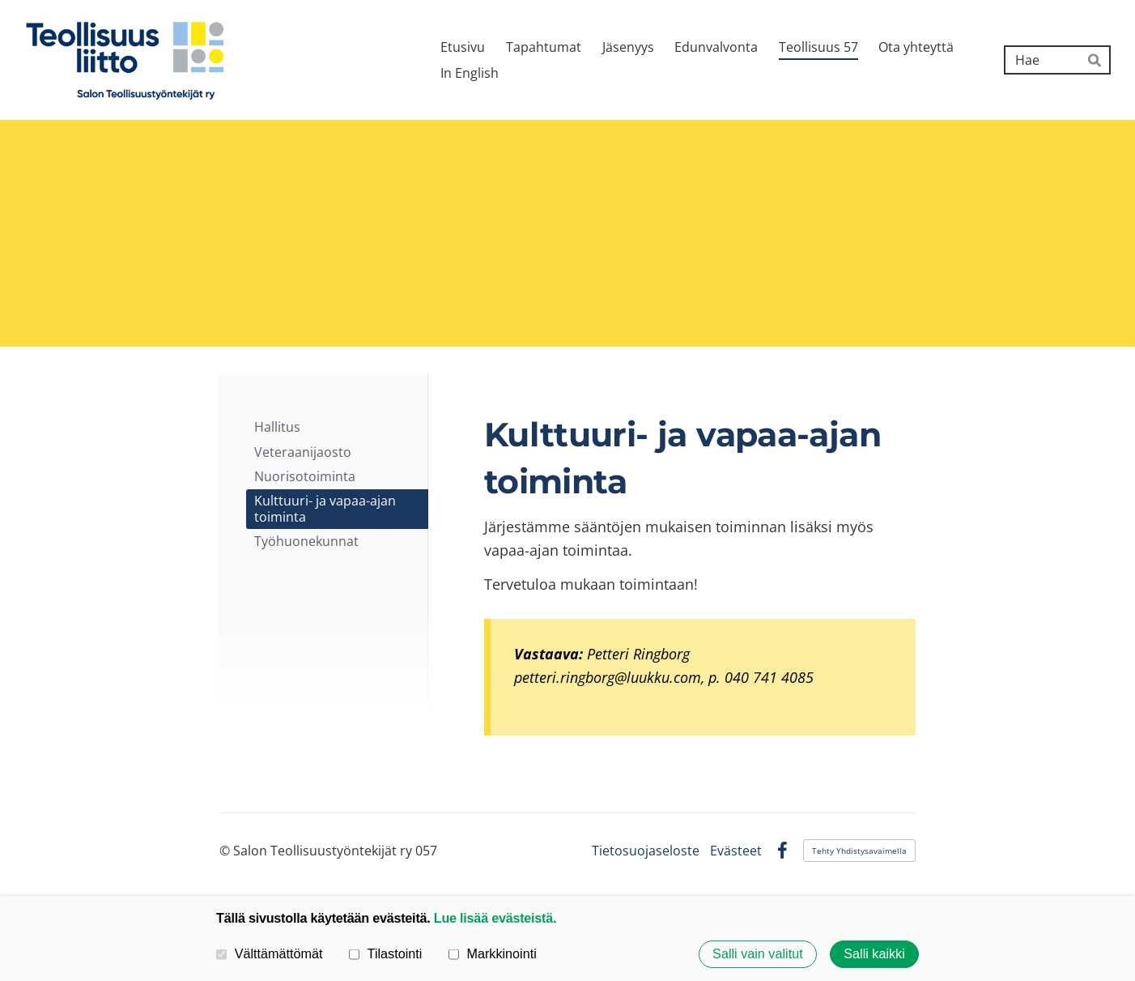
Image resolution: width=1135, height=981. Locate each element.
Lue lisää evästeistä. (495, 918)
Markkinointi (492, 953)
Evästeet (736, 850)
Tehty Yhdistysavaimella (859, 850)
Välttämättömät (269, 953)
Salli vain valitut (757, 954)
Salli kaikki (874, 954)
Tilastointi (385, 953)
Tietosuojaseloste (645, 850)
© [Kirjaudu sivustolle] (226, 850)
